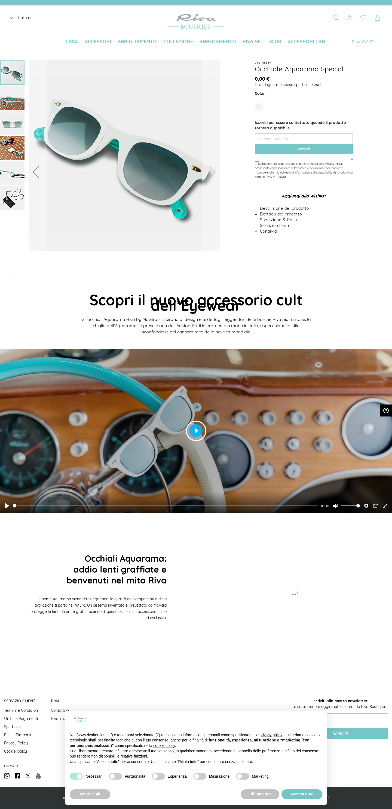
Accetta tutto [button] (302, 794)
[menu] (196, 42)
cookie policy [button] (164, 745)
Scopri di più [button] (90, 794)
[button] (36, 172)
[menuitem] (71, 41)
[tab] (304, 208)
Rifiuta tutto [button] (260, 794)
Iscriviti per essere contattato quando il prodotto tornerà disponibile (300, 125)
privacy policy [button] (270, 735)
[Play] (7, 505)
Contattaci (60, 710)
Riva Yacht (60, 718)
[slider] (165, 505)
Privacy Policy (334, 164)
